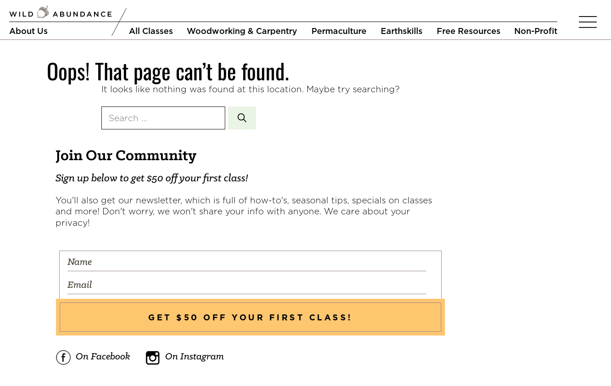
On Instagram (184, 357)
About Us (28, 30)
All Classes (151, 30)
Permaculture (339, 30)
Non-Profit (535, 30)
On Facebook (93, 357)
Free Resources (468, 30)
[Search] (242, 118)
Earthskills (401, 30)
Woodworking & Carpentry (242, 30)
